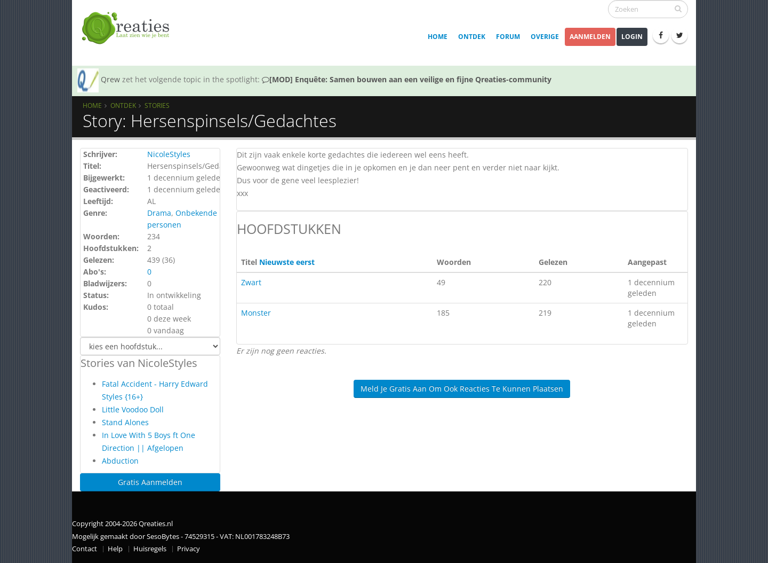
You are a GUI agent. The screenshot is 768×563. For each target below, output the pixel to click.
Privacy (188, 548)
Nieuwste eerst (287, 262)
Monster (256, 313)
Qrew (110, 79)
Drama (159, 213)
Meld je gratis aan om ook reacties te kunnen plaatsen (462, 389)
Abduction (120, 461)
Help (115, 548)
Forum (508, 36)
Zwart (251, 282)
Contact (84, 548)
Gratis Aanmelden (150, 482)
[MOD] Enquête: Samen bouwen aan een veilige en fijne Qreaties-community (406, 79)
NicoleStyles (168, 154)
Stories (157, 105)
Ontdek (471, 36)
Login (632, 36)
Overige (545, 36)
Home (437, 36)
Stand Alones (125, 422)
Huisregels (149, 548)
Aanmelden (590, 36)
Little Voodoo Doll (133, 409)
